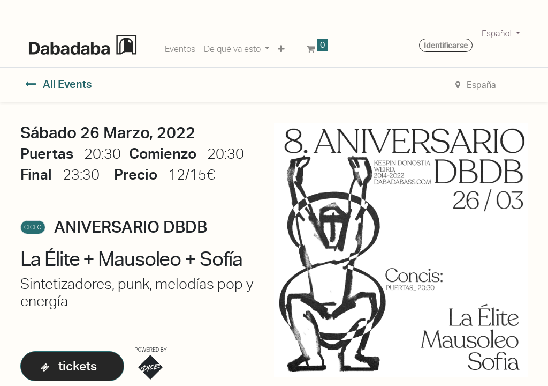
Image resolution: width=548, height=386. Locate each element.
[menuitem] (180, 47)
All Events (58, 84)
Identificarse (446, 45)
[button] (281, 47)
